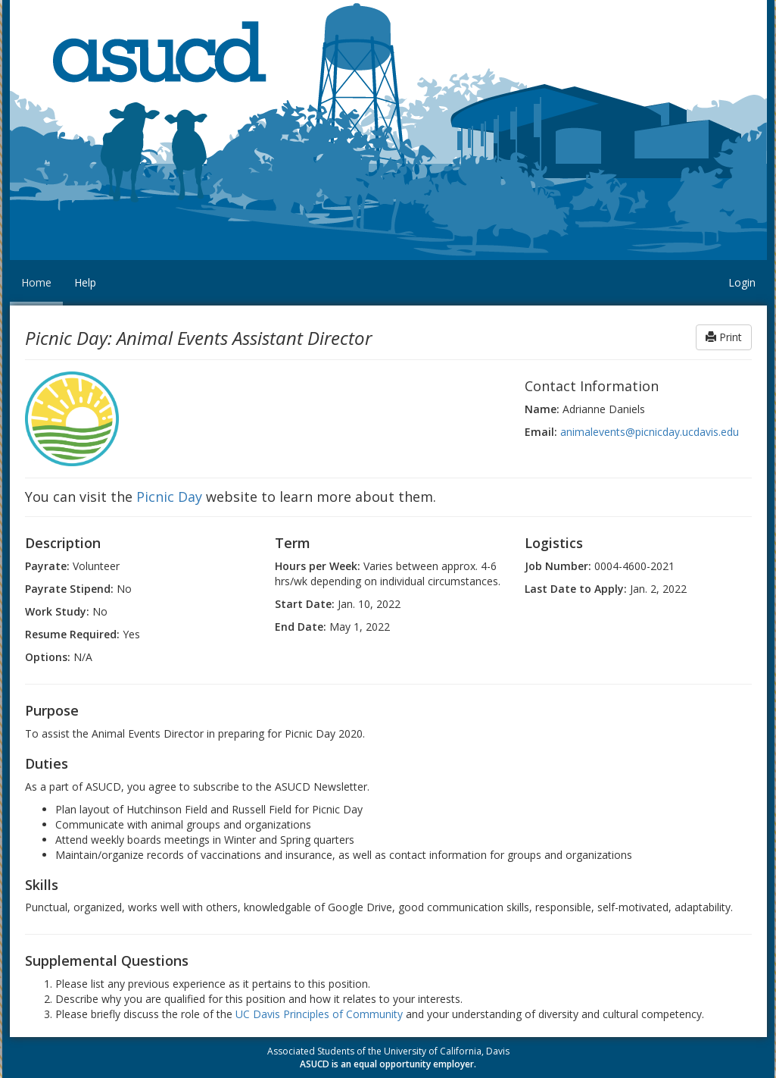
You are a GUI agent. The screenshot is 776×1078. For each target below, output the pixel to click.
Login (742, 282)
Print (724, 337)
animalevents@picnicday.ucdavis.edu (649, 432)
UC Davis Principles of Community (319, 1014)
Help (85, 282)
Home (36, 282)
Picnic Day (169, 496)
